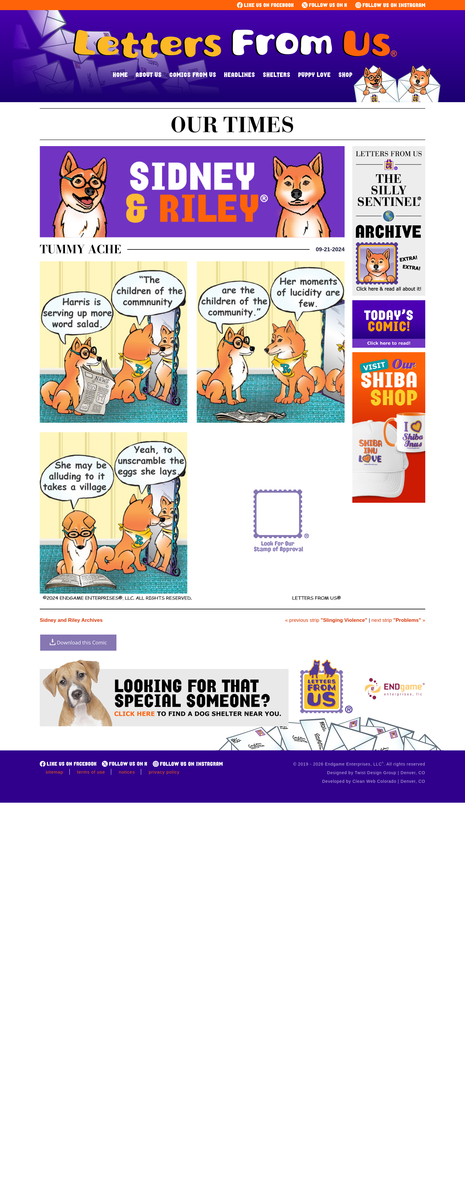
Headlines (239, 74)
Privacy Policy (164, 771)
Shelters (276, 74)
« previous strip (326, 620)
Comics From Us (192, 74)
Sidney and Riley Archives (71, 620)
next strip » (398, 620)
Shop (345, 74)
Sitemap (54, 771)
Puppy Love (314, 74)
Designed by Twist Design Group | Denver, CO (376, 773)
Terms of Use (91, 771)
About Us (149, 74)
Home (120, 74)
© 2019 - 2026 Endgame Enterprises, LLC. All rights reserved (359, 764)
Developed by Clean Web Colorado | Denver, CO (373, 781)
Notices (127, 771)
